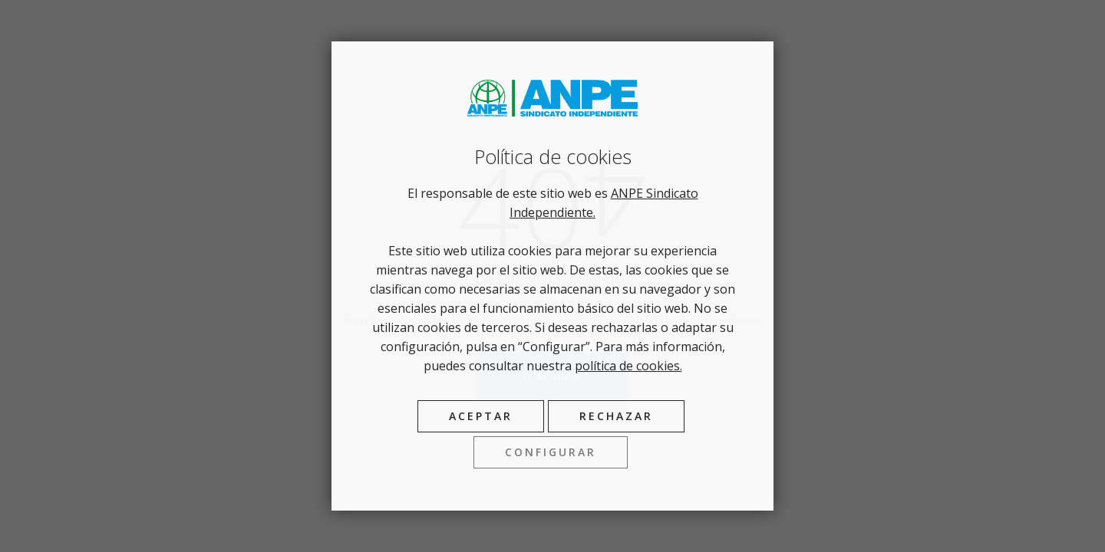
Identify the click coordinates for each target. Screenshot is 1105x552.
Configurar (550, 452)
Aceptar (481, 416)
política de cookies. (628, 365)
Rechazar (616, 416)
